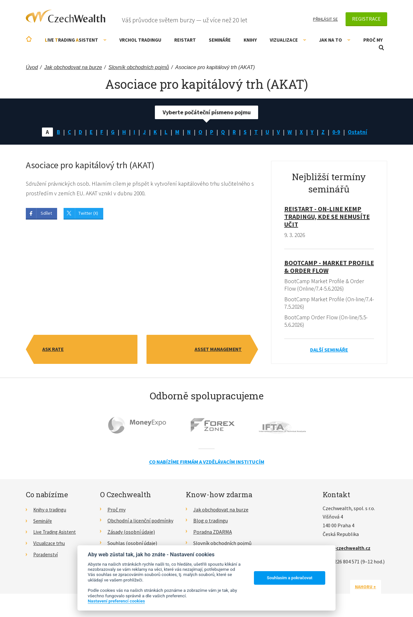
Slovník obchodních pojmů (222, 544)
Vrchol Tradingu (140, 40)
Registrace (366, 18)
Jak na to (334, 40)
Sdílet (46, 214)
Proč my (373, 40)
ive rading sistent (75, 40)
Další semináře (329, 351)
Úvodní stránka (28, 39)
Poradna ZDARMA (212, 533)
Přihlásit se (325, 19)
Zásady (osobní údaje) (131, 533)
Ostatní (360, 132)
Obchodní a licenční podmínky (140, 522)
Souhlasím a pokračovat (289, 577)
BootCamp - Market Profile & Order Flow (329, 267)
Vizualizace (288, 40)
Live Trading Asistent (56, 533)
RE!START (185, 40)
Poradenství (46, 555)
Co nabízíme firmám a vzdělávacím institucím (206, 463)
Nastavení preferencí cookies (116, 600)
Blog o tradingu (210, 522)
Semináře (220, 40)
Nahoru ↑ (371, 588)
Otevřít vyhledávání (381, 47)
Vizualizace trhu (50, 544)
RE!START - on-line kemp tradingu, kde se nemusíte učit (327, 217)
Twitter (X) (88, 214)
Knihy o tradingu (51, 511)
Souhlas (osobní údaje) (132, 544)
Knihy (250, 40)
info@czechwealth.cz (348, 549)
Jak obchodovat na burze (220, 511)
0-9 (338, 132)
